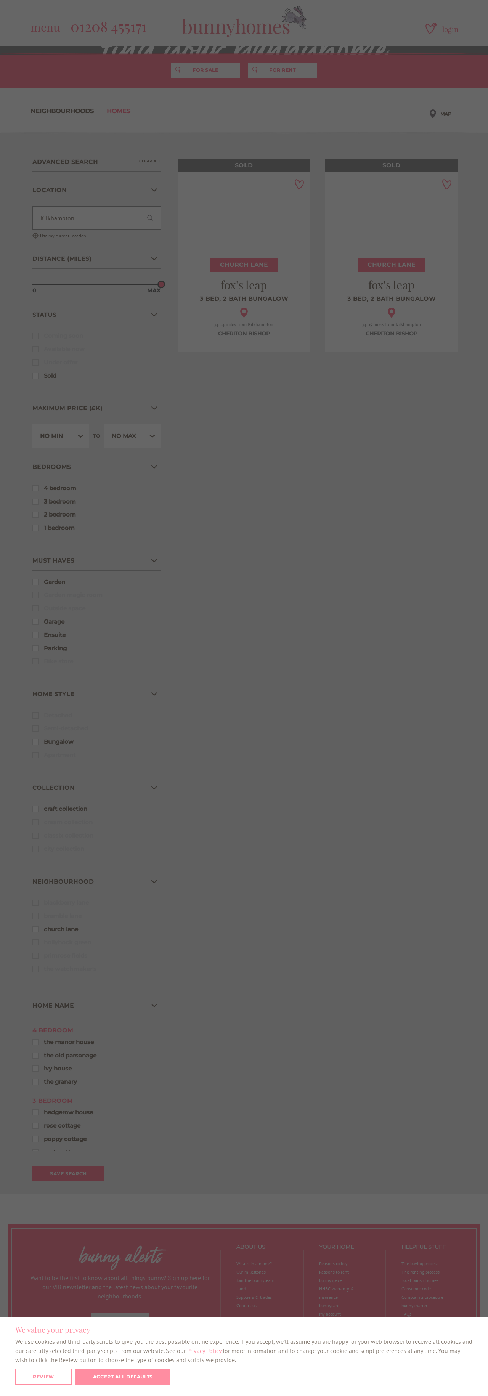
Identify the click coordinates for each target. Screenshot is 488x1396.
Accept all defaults (123, 1377)
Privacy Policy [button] (204, 1350)
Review (43, 1377)
